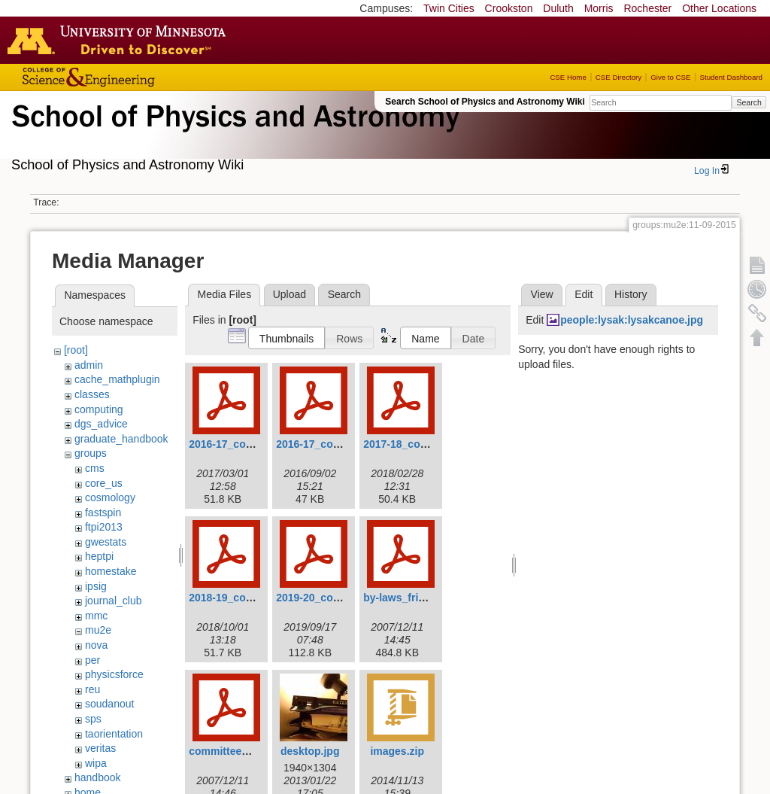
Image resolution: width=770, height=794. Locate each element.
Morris (599, 8)
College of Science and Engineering (135, 77)
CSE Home (568, 77)
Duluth (558, 8)
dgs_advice (101, 424)
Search (748, 102)
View (542, 294)
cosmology (110, 497)
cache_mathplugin (117, 379)
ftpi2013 (104, 527)
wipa (96, 763)
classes (92, 394)
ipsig (96, 586)
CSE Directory (618, 77)
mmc (96, 616)
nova (96, 645)
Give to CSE (670, 77)
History (630, 294)
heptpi (99, 556)
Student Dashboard (731, 77)
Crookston (509, 8)
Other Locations (719, 8)
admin (88, 365)
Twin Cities (448, 8)
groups (90, 453)
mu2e (98, 630)
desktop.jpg (310, 751)
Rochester (647, 8)
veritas (100, 748)
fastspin (103, 513)
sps (93, 719)
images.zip (397, 751)
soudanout (109, 704)
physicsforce (114, 674)
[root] (76, 350)
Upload (289, 294)
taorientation (114, 734)
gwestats (105, 542)
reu (92, 689)
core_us (104, 483)
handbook (97, 777)
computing (98, 409)
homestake (110, 571)
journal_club (113, 601)
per (92, 660)
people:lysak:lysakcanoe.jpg (631, 320)
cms (95, 468)
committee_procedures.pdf (256, 751)
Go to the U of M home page (120, 40)
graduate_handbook (121, 439)
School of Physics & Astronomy (233, 134)
